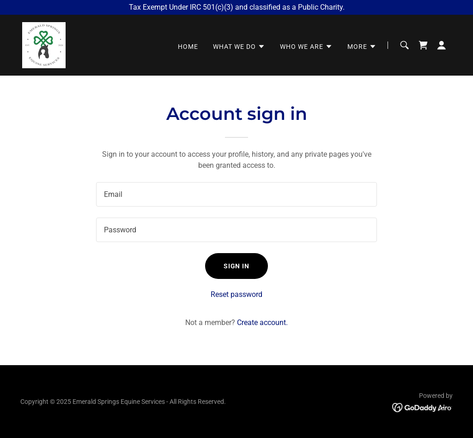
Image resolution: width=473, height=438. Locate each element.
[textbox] (236, 194)
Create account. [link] (262, 322)
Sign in (237, 266)
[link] (44, 44)
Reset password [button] (236, 294)
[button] (239, 46)
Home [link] (188, 46)
